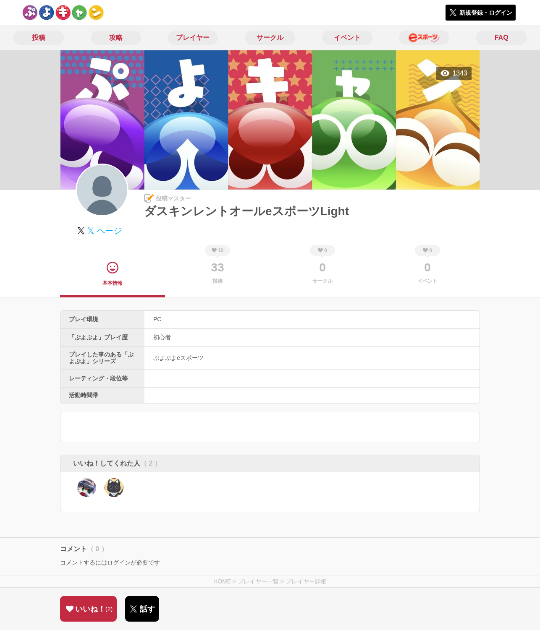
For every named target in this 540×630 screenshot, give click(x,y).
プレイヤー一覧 (258, 581)
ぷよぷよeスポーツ (178, 357)
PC (157, 319)
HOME (222, 581)
